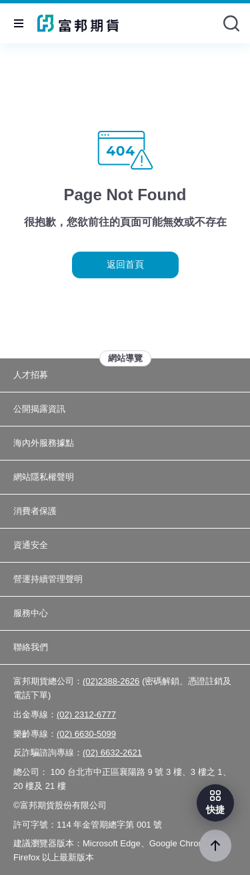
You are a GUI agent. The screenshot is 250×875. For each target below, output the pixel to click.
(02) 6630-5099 (86, 734)
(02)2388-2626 (111, 681)
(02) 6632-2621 (112, 753)
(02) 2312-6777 (86, 714)
